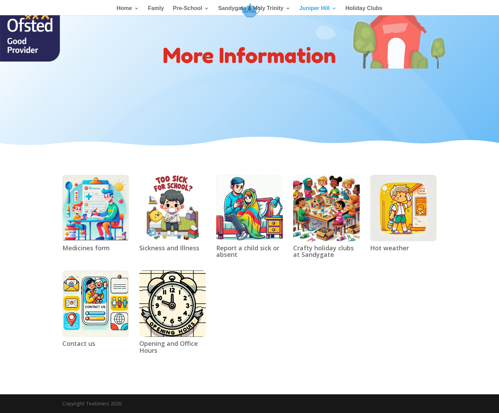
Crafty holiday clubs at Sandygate (323, 251)
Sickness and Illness (169, 248)
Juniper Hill (314, 8)
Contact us (78, 343)
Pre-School (187, 8)
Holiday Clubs (364, 8)
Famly (156, 8)
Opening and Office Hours (168, 346)
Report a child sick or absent (247, 251)
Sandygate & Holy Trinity (250, 8)
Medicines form (86, 248)
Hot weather (389, 248)
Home (124, 8)
